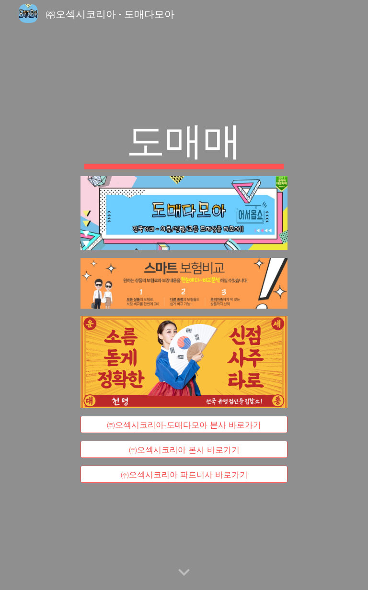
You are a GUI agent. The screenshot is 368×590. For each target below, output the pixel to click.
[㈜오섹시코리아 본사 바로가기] (184, 449)
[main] (183, 141)
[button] (184, 572)
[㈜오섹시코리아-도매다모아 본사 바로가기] (184, 424)
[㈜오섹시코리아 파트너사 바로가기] (184, 474)
